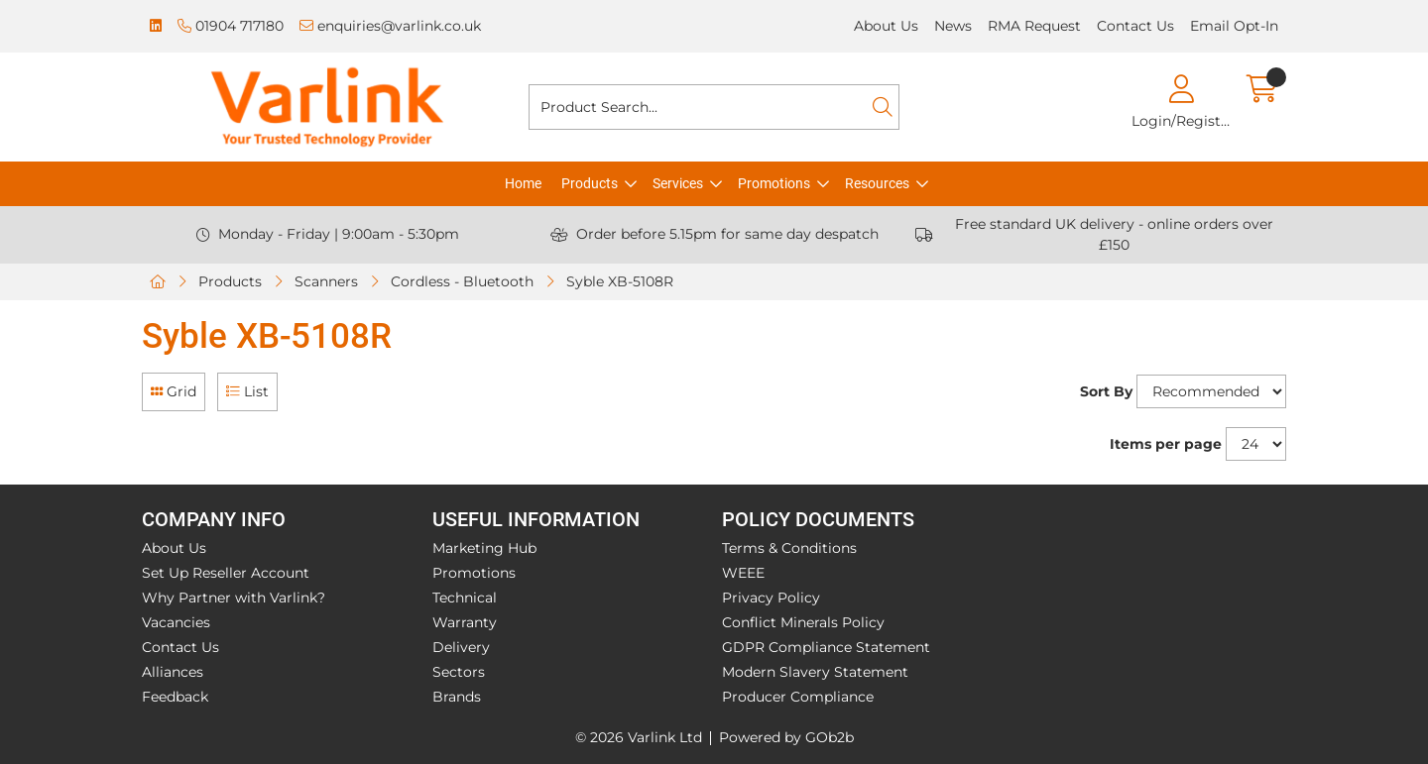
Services (678, 183)
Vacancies (176, 622)
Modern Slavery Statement (815, 672)
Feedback (175, 697)
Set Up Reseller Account (225, 573)
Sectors (458, 672)
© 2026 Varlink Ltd (638, 737)
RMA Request (1034, 26)
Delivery (461, 647)
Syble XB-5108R (619, 281)
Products (589, 183)
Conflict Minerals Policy (803, 622)
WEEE (743, 573)
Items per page (1166, 444)
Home (523, 183)
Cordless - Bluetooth (462, 281)
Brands (456, 697)
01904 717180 (231, 26)
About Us (886, 26)
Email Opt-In (1234, 26)
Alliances (172, 672)
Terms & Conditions (789, 548)
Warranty (464, 622)
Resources (877, 183)
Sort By (1106, 391)
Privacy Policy (771, 597)
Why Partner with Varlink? (233, 597)
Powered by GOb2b (786, 737)
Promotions (774, 183)
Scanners (326, 281)
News (953, 26)
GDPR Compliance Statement (826, 647)
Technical (464, 597)
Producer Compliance (798, 697)
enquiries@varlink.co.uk (390, 26)
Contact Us (1135, 26)
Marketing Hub (484, 548)
